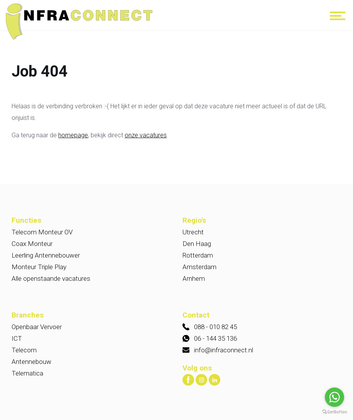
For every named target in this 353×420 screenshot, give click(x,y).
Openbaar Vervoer (37, 327)
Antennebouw (31, 361)
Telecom (24, 350)
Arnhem (193, 278)
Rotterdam (197, 255)
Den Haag (196, 244)
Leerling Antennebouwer (46, 255)
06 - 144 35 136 (215, 338)
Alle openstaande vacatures (51, 278)
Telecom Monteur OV (42, 232)
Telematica (27, 373)
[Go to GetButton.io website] (334, 412)
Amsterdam (199, 267)
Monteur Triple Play (39, 267)
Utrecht (193, 232)
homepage (73, 135)
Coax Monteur (32, 244)
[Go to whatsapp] (334, 397)
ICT (17, 338)
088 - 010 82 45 (215, 327)
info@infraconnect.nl (223, 350)
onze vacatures (146, 135)
